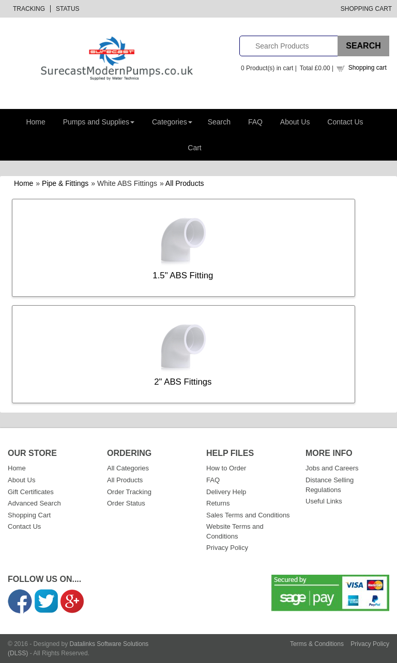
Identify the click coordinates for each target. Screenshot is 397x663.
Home (35, 122)
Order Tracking (129, 492)
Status (68, 8)
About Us (295, 122)
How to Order (226, 468)
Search (219, 122)
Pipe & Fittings (65, 183)
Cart (194, 148)
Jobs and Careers (332, 468)
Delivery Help (226, 492)
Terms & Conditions (317, 644)
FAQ (255, 122)
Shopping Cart (366, 8)
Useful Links (324, 501)
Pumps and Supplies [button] (98, 122)
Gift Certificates (31, 492)
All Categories (128, 468)
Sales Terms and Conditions (248, 515)
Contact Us (345, 122)
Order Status (126, 503)
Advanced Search (34, 503)
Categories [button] (172, 122)
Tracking (29, 8)
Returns (218, 503)
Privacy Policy (227, 547)
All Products (184, 183)
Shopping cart (367, 67)
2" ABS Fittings (182, 382)
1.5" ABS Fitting (182, 275)
